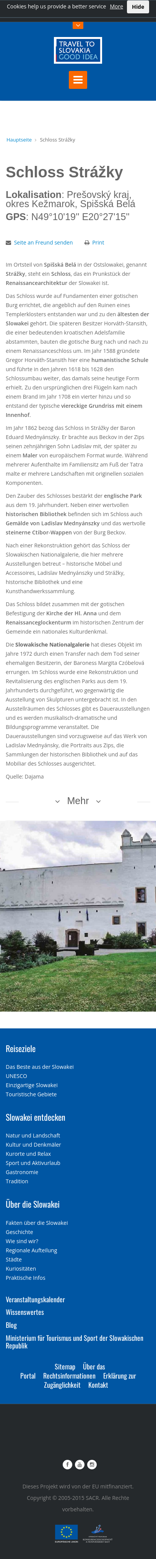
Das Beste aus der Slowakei (40, 1066)
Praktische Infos (26, 1277)
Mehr (78, 800)
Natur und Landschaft (33, 1135)
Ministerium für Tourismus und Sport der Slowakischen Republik (74, 1341)
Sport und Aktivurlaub (33, 1162)
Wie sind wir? (22, 1241)
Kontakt (98, 1385)
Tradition (17, 1181)
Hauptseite (19, 139)
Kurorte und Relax (28, 1153)
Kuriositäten (21, 1268)
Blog (11, 1325)
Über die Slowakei (33, 1204)
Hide (138, 6)
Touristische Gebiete (31, 1094)
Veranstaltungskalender (35, 1299)
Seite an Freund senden (43, 242)
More (116, 6)
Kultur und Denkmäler (33, 1144)
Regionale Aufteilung (31, 1250)
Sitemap (65, 1366)
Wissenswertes (25, 1312)
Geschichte (19, 1232)
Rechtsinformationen (69, 1375)
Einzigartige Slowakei (32, 1085)
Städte (14, 1259)
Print (98, 242)
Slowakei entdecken (35, 1117)
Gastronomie (22, 1172)
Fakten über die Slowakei (37, 1222)
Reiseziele (21, 1048)
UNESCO (16, 1076)
